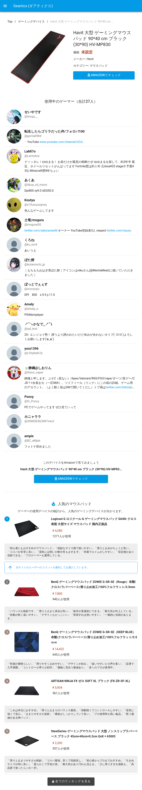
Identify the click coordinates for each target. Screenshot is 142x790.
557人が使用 (61, 748)
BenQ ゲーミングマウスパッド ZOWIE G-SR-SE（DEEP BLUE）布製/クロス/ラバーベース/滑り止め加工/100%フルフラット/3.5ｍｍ (94, 637)
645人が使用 (61, 654)
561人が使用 (61, 693)
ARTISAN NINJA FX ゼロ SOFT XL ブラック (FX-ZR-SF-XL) (90, 681)
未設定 (87, 52)
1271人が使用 (62, 536)
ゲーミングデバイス (31, 21)
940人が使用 (61, 599)
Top (9, 21)
